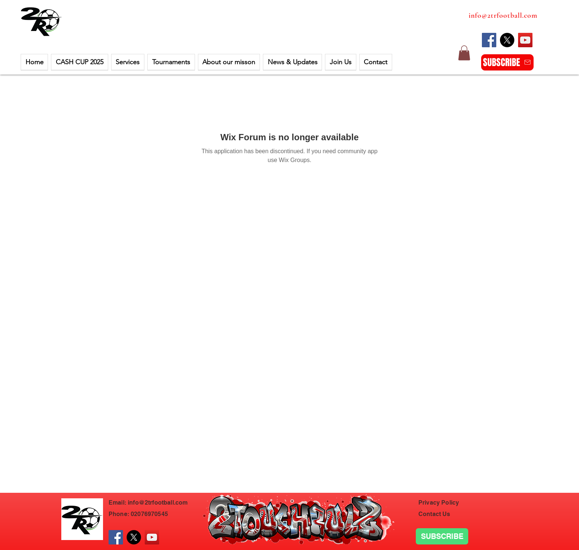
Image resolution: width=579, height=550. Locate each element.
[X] (507, 40)
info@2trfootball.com (503, 15)
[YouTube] (525, 40)
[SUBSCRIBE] (507, 62)
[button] (79, 62)
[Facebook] (489, 40)
